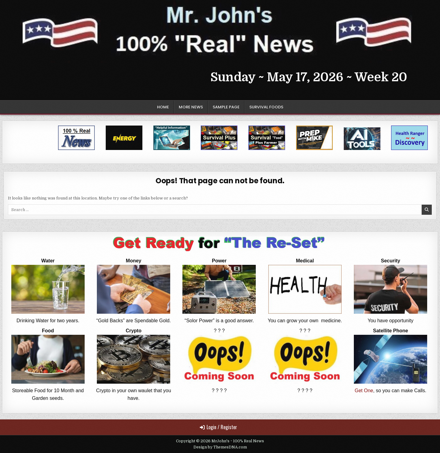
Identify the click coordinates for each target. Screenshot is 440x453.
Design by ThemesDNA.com (220, 447)
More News (191, 107)
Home (163, 107)
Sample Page (226, 107)
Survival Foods (266, 107)
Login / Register (218, 427)
